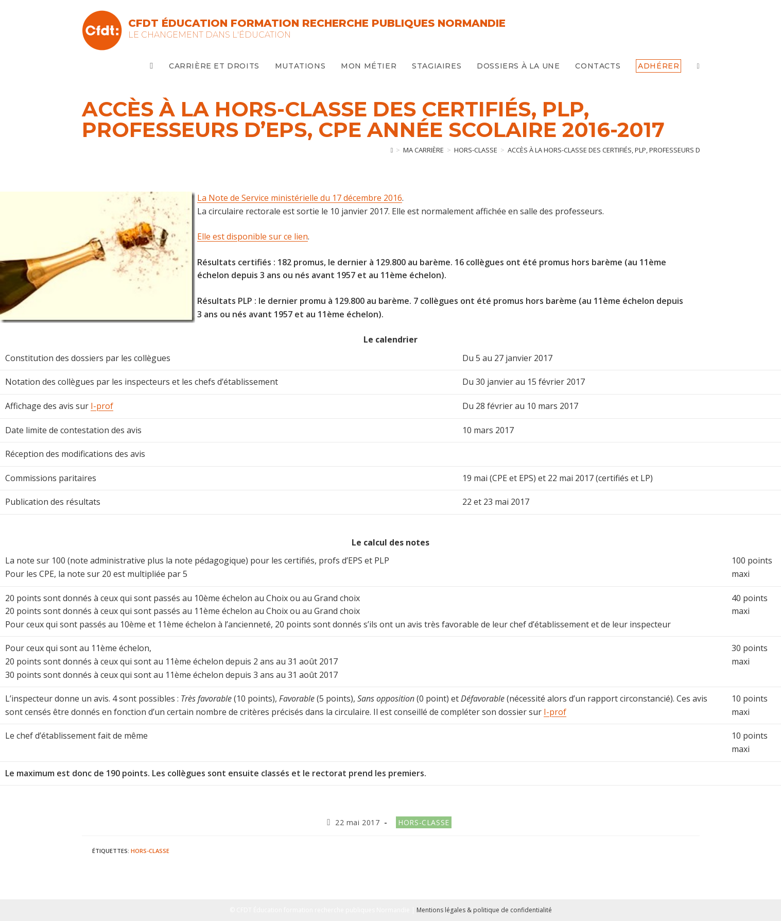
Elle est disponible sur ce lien (252, 236)
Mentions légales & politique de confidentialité (484, 910)
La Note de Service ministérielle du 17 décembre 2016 (299, 197)
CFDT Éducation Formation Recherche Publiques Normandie (317, 23)
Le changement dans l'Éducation (209, 35)
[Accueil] (392, 150)
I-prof (102, 406)
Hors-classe (423, 822)
